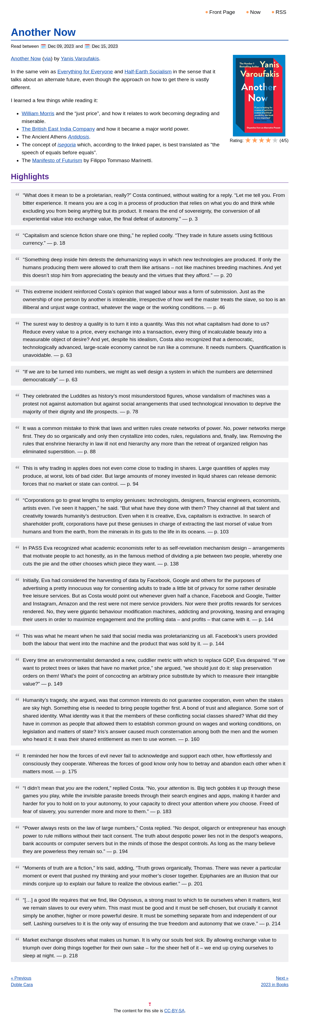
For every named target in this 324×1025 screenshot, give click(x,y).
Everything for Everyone (85, 71)
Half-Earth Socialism (148, 71)
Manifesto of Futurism (57, 160)
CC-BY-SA (174, 1010)
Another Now (26, 58)
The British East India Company (58, 129)
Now (255, 12)
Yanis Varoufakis (80, 58)
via (47, 58)
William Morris (38, 113)
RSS (281, 12)
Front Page (222, 12)
